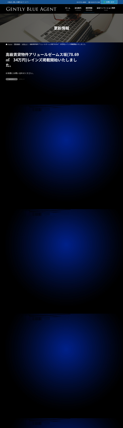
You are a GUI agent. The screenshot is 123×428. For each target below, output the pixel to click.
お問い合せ (109, 2)
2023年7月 (92, 382)
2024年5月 (92, 333)
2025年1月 (92, 294)
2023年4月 (92, 397)
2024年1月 (92, 353)
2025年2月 (92, 289)
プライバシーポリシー (16, 417)
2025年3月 (92, 285)
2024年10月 (92, 309)
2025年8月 (92, 260)
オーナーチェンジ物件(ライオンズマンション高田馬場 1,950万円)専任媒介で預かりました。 (101, 84)
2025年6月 (92, 270)
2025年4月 (92, 280)
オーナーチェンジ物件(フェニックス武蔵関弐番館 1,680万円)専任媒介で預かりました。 (101, 157)
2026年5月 (92, 216)
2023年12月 (92, 358)
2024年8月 (92, 319)
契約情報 (91, 205)
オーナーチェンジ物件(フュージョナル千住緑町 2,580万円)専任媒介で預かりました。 (101, 171)
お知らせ (22, 79)
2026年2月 (92, 231)
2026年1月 (92, 236)
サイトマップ (36, 417)
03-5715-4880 (81, 2)
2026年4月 (92, 221)
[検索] (114, 54)
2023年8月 (92, 377)
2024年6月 (92, 328)
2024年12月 (92, 299)
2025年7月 (92, 265)
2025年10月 (92, 250)
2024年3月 (92, 343)
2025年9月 (92, 255)
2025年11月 (92, 246)
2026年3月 (92, 226)
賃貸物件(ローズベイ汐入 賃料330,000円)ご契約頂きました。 (101, 183)
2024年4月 (92, 338)
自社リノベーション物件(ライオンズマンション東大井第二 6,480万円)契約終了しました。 (101, 71)
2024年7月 (92, 323)
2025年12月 (92, 241)
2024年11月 (92, 304)
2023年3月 (92, 401)
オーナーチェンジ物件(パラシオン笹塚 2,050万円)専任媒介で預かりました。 (101, 98)
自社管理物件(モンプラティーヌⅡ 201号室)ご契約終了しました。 (101, 110)
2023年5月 (92, 392)
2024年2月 (92, 348)
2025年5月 (92, 275)
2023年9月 (92, 372)
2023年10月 (92, 367)
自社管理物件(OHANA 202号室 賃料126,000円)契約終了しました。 (101, 145)
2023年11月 (92, 362)
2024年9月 (92, 314)
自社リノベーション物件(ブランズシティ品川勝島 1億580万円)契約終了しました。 (101, 132)
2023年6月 (92, 387)
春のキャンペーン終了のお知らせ (98, 121)
